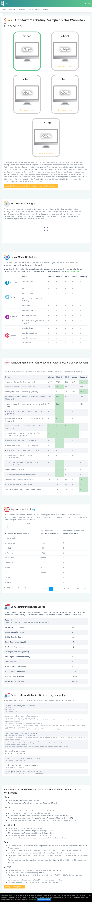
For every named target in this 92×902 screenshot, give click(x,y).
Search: (19, 525)
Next (84, 589)
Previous (44, 589)
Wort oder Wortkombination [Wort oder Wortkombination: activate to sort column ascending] (16, 533)
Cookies (12, 895)
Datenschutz (32, 899)
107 (78, 589)
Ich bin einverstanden (44, 899)
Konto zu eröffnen (38, 182)
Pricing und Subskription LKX (14, 887)
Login (88, 4)
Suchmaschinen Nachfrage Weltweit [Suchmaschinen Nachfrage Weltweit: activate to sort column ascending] (48, 532)
